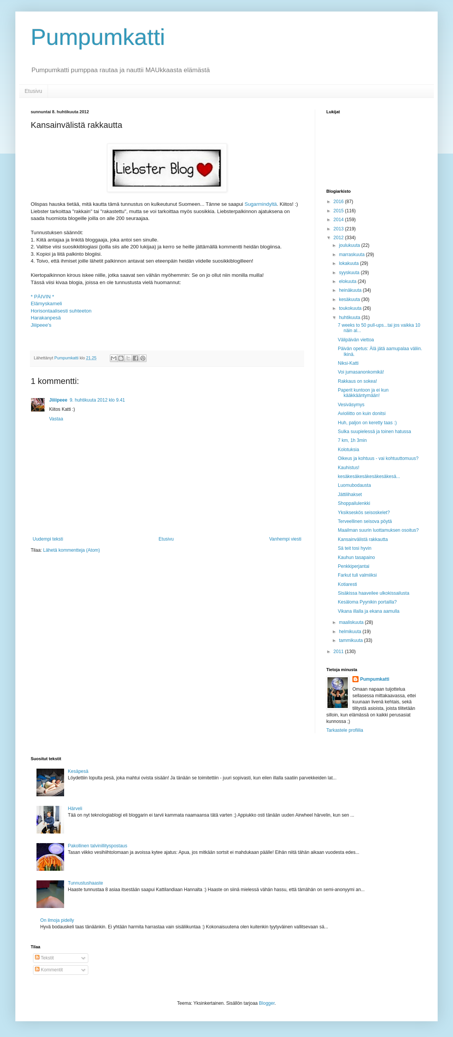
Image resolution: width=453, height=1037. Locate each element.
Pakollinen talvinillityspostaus (97, 845)
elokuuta (348, 281)
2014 (339, 219)
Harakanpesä (46, 318)
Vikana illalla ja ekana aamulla (369, 611)
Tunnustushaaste (85, 883)
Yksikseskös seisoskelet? (364, 512)
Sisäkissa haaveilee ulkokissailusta (373, 593)
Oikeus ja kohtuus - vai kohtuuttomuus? (378, 458)
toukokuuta (351, 308)
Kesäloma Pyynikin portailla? (367, 602)
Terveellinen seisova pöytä (365, 521)
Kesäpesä (78, 771)
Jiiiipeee (58, 400)
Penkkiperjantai (353, 566)
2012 (339, 237)
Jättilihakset (350, 494)
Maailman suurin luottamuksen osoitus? (378, 530)
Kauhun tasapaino (356, 557)
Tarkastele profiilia (344, 730)
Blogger (267, 1003)
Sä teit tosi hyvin (354, 548)
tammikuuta (351, 640)
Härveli (75, 808)
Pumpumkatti (98, 37)
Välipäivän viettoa (356, 339)
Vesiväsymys (351, 404)
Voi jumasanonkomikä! (361, 372)
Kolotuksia (348, 449)
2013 (339, 229)
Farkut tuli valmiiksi (357, 575)
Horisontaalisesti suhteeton (61, 311)
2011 (339, 651)
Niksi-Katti (348, 363)
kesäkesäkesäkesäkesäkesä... (369, 476)
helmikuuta (350, 631)
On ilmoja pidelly (57, 920)
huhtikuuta (350, 317)
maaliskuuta (352, 622)
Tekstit (44, 958)
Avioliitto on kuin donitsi (362, 413)
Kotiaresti (347, 584)
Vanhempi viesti (285, 539)
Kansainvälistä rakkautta (363, 539)
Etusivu (33, 91)
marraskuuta (352, 254)
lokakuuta (349, 263)
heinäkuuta (351, 290)
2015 (339, 210)
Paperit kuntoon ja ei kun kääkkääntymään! (363, 392)
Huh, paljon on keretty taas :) (367, 422)
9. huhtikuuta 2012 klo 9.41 (97, 400)
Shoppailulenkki (354, 503)
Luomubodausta (354, 485)
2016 (339, 201)
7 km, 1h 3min (352, 440)
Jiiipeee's (41, 325)
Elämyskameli (46, 303)
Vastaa (56, 419)
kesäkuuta (350, 299)
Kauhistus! (348, 467)
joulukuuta (350, 245)
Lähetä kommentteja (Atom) (71, 550)
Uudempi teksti (48, 539)
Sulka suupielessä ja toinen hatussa (374, 431)
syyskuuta (350, 272)
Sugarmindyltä (261, 204)
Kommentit (49, 969)
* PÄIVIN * (42, 296)
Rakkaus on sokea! (357, 381)
